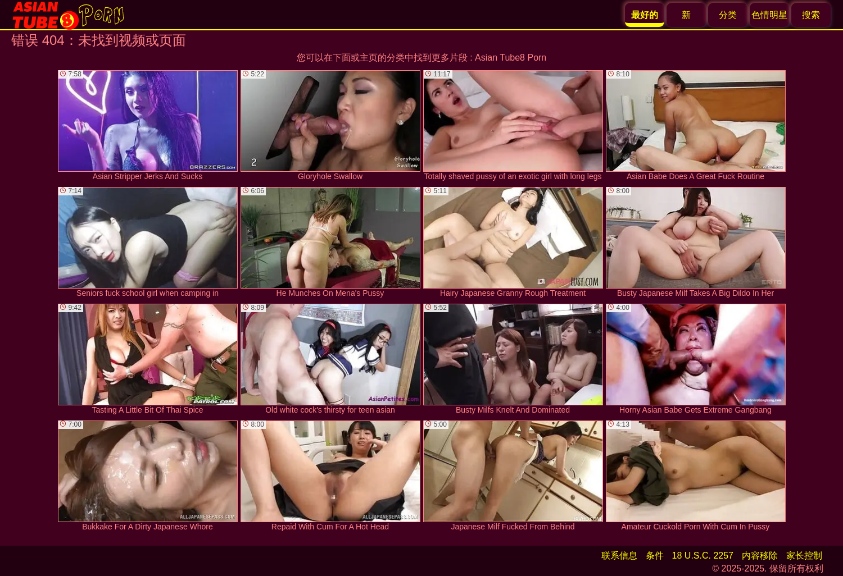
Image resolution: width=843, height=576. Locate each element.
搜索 (811, 15)
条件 (655, 555)
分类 (728, 15)
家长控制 (804, 555)
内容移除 (760, 555)
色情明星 (769, 15)
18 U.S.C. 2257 (702, 555)
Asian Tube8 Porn (510, 57)
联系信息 (619, 555)
